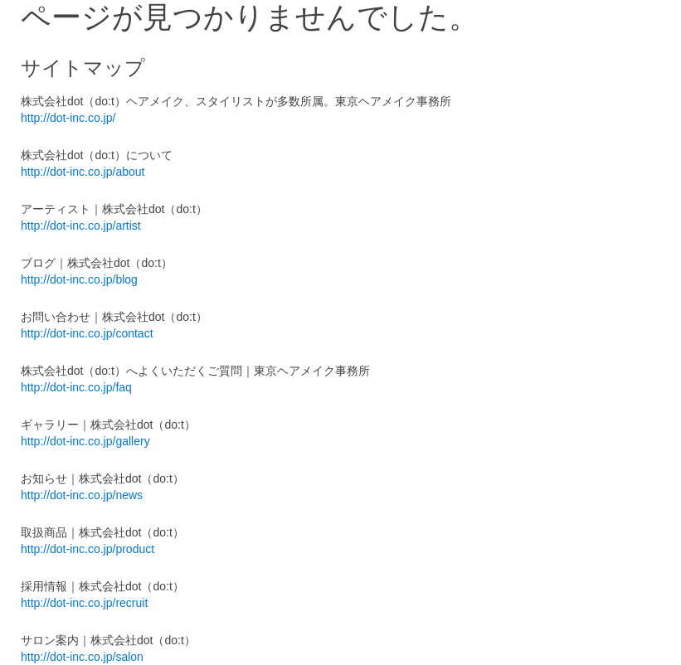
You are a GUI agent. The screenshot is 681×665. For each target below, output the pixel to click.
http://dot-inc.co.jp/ (68, 117)
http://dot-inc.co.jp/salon (82, 656)
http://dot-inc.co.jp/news (82, 495)
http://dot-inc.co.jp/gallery (85, 441)
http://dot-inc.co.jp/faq (76, 387)
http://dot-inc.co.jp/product (87, 549)
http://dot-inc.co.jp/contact (87, 333)
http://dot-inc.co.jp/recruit (84, 602)
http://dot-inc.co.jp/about (82, 171)
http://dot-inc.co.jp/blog (79, 279)
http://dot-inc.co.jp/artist (81, 225)
